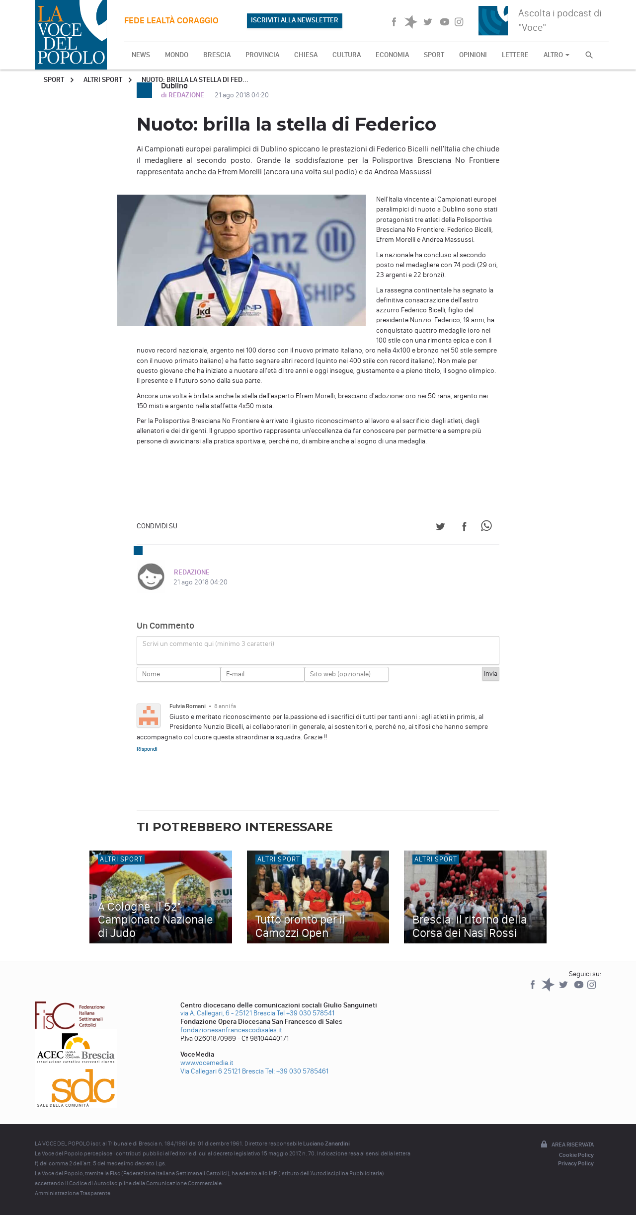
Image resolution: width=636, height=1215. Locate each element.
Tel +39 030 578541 (305, 1013)
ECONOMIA (392, 55)
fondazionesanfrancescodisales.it (231, 1030)
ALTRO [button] (556, 55)
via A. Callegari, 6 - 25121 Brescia (227, 1013)
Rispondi (147, 748)
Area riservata (566, 1145)
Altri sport (102, 79)
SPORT (434, 55)
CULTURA (346, 55)
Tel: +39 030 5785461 (296, 1071)
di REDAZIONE (183, 95)
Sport (54, 79)
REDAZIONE (191, 572)
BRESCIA (217, 55)
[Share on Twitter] (440, 528)
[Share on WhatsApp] (488, 528)
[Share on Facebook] (464, 528)
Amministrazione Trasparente (72, 1193)
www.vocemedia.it (207, 1063)
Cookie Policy (576, 1154)
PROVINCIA (262, 55)
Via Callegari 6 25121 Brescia (222, 1071)
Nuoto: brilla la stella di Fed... (195, 79)
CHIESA (306, 55)
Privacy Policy (576, 1163)
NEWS (141, 55)
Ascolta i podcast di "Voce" (560, 20)
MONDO (176, 55)
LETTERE (515, 55)
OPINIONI (473, 55)
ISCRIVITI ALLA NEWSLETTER (294, 20)
